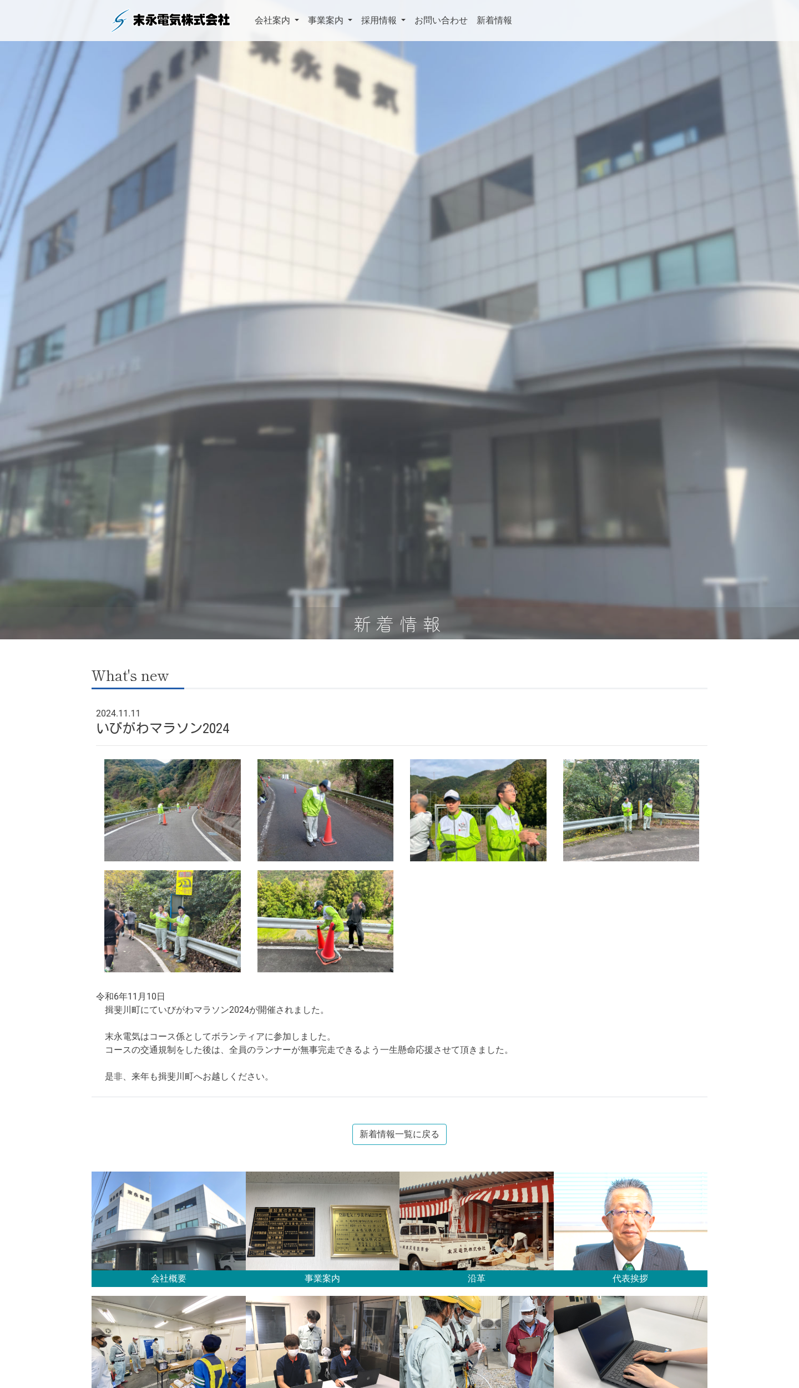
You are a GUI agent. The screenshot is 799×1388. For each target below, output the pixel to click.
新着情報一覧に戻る (399, 1134)
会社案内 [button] (273, 20)
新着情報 (494, 20)
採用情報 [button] (380, 20)
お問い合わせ (441, 20)
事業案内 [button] (327, 20)
